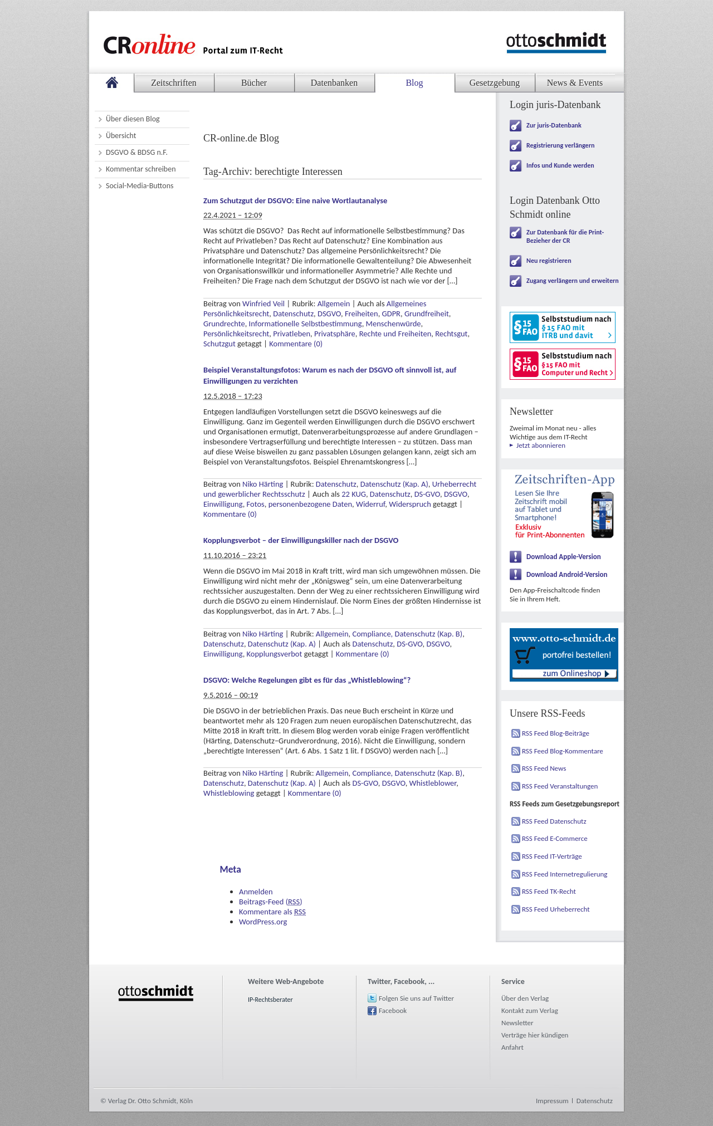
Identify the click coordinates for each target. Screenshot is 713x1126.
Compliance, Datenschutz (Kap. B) (407, 634)
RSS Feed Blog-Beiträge (555, 733)
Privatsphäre (334, 334)
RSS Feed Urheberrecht (556, 909)
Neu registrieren (549, 261)
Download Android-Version (567, 574)
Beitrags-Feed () (270, 902)
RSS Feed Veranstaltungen (560, 786)
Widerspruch (410, 504)
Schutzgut (219, 344)
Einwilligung (223, 504)
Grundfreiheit (426, 314)
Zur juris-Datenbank (554, 125)
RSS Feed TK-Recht (549, 891)
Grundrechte (224, 324)
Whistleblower (433, 783)
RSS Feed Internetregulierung (565, 874)
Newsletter (517, 1023)
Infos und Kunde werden (560, 165)
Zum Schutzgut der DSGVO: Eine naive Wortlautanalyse (295, 200)
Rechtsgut (451, 334)
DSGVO (329, 314)
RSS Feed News (544, 768)
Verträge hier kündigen (534, 1035)
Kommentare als (272, 912)
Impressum (552, 1100)
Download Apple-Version (563, 556)
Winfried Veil (263, 303)
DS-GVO (427, 494)
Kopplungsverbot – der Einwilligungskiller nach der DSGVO (300, 540)
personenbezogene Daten (310, 504)
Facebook (393, 1010)
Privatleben (291, 334)
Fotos (256, 504)
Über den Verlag (525, 998)
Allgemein (334, 303)
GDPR (391, 314)
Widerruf (370, 504)
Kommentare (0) (296, 344)
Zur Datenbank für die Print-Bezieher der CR (565, 236)
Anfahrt (512, 1047)
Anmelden (256, 892)
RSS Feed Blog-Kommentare (562, 751)
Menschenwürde (393, 324)
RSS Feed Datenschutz (554, 821)
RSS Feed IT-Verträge (552, 856)
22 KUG (353, 494)
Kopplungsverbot (274, 654)
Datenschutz (293, 314)
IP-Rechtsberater (270, 999)
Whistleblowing (228, 793)
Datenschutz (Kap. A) (394, 484)
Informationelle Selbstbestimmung (305, 324)
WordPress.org (263, 922)
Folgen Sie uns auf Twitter (416, 998)
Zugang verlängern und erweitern (572, 281)
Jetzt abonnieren (540, 445)
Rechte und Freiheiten (395, 334)
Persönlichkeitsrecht (236, 334)
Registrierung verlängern (560, 145)
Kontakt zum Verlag (529, 1010)
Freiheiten (361, 314)
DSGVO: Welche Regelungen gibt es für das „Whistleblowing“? (307, 680)
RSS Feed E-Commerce (555, 838)
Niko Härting (262, 484)
